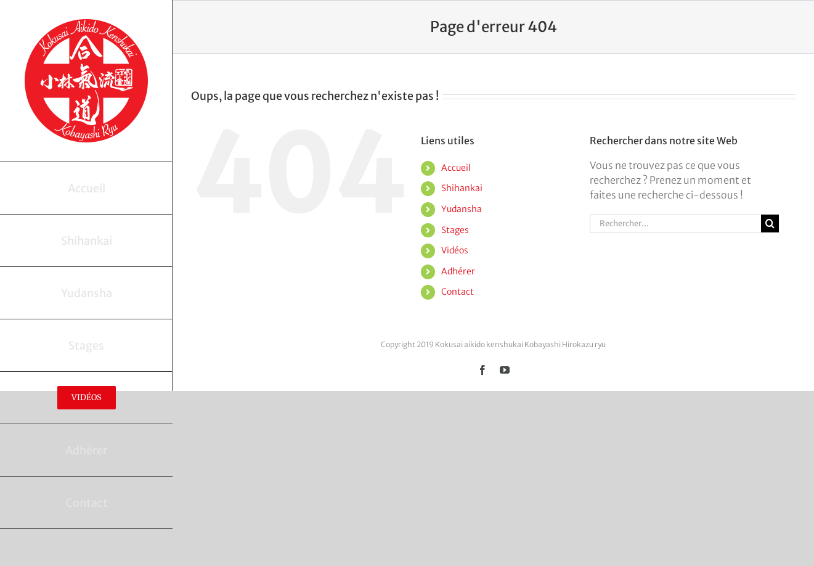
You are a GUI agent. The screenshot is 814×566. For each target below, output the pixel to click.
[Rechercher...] (675, 223)
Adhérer (458, 271)
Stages (455, 230)
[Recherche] (770, 223)
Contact (457, 291)
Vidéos (454, 250)
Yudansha (461, 209)
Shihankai (461, 188)
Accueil (456, 167)
